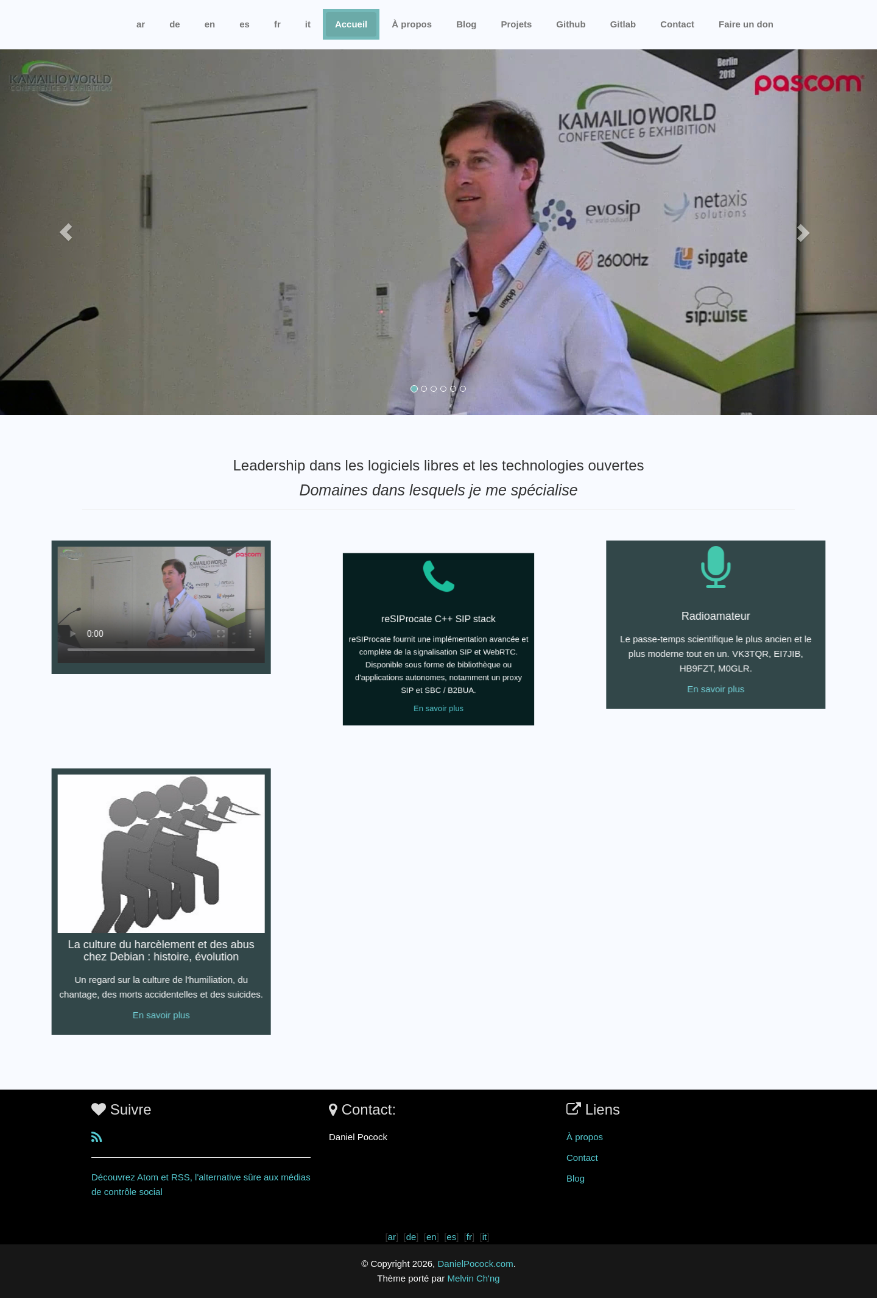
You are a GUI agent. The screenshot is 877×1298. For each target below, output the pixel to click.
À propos (412, 24)
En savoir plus (438, 681)
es (244, 24)
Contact (582, 1157)
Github (570, 24)
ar (140, 24)
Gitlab (623, 24)
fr (277, 24)
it (308, 24)
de (174, 24)
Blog (466, 24)
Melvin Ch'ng (473, 1278)
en (210, 24)
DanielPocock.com (475, 1263)
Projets (516, 24)
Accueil (351, 24)
